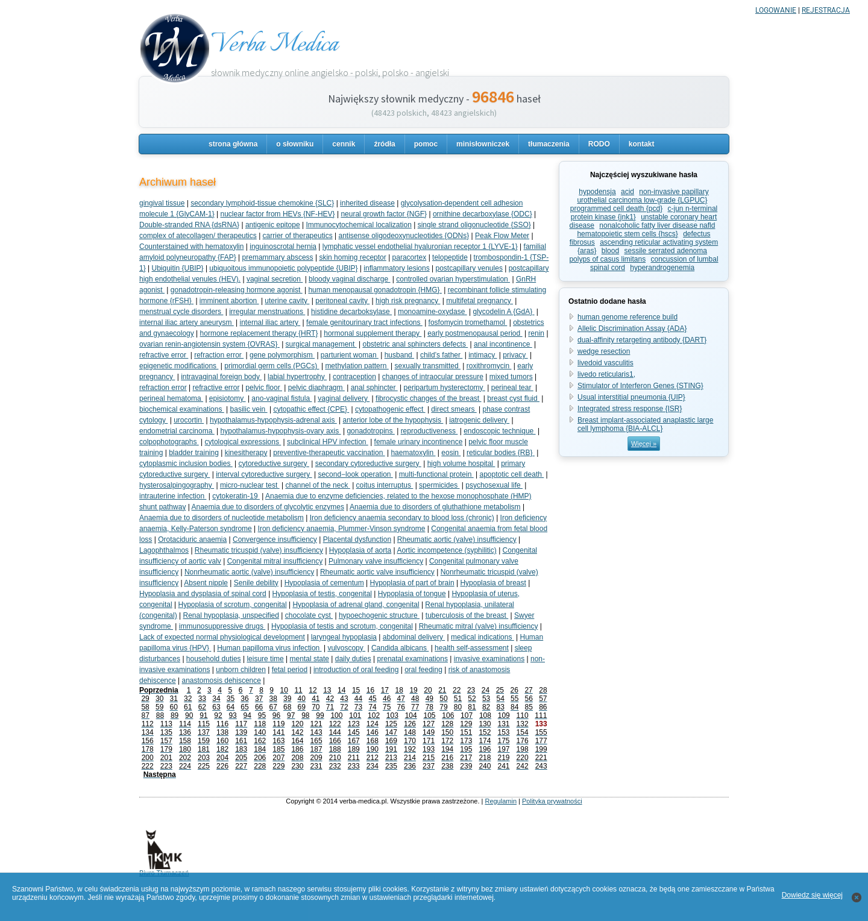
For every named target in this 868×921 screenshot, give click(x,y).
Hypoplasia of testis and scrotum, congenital (342, 626)
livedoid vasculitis (605, 363)
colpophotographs (169, 442)
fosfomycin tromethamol (468, 322)
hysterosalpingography (176, 485)
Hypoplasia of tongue (412, 593)
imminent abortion (229, 301)
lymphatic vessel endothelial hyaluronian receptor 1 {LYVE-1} (420, 246)
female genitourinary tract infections (364, 322)
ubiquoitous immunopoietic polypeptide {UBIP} (283, 268)
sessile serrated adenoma (665, 251)
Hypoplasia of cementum (324, 583)
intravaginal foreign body (221, 376)
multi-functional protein (436, 474)
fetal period (289, 669)
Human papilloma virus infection (269, 648)
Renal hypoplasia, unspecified (231, 615)
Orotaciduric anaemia (192, 539)
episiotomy (227, 398)
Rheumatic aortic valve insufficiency (377, 572)
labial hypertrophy (297, 376)
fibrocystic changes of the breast (428, 398)
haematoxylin (413, 452)
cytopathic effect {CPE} (311, 409)
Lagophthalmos (164, 550)
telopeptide (450, 257)
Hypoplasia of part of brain (412, 583)
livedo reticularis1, (606, 374)
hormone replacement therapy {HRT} (259, 333)
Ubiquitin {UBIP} (177, 268)
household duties (213, 659)
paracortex (409, 257)
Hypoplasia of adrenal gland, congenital (355, 604)
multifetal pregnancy (479, 301)
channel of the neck (317, 485)
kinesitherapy (246, 452)
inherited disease (367, 203)
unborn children (241, 669)
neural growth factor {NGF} (384, 214)
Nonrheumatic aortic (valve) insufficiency (249, 572)
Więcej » (643, 443)
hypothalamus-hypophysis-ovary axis (281, 431)
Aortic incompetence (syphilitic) (446, 550)
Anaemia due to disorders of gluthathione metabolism (435, 507)
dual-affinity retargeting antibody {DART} (641, 340)
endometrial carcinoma (177, 431)
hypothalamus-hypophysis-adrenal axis (273, 420)
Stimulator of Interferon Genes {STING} (640, 386)
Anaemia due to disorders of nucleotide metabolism (221, 518)
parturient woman (350, 355)
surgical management (321, 344)
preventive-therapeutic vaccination (329, 452)
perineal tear (512, 387)
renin (536, 333)
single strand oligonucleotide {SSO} (474, 225)
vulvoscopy (346, 648)
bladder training (194, 452)
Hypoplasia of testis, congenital (322, 593)
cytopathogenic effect (390, 409)
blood (610, 251)
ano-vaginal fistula (281, 398)
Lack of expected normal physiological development (222, 637)
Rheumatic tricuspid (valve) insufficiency (259, 550)
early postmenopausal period (474, 333)
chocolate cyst (309, 615)
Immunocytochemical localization (358, 225)
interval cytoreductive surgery (264, 474)
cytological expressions (243, 442)
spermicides (439, 485)
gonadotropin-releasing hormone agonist (237, 290)
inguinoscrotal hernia (283, 246)
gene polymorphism (282, 355)
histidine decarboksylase (351, 311)
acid (627, 191)
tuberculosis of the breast (467, 615)
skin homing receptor (352, 257)
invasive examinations (489, 659)
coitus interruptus (385, 485)
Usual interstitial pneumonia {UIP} (631, 397)
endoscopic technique (499, 431)
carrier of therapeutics (298, 235)
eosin (451, 452)
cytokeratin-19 (236, 496)
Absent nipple (206, 583)
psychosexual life (494, 485)
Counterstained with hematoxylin (191, 246)
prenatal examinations (412, 659)
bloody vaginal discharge (349, 279)
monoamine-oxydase (432, 311)
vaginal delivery (344, 398)
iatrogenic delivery (479, 420)
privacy (515, 355)
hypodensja (597, 191)
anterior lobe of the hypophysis (393, 420)
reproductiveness (429, 431)
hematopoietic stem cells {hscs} (627, 234)
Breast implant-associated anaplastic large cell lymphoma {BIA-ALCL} (645, 424)
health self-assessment (472, 648)
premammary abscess (277, 257)
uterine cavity (287, 301)
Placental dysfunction (357, 539)
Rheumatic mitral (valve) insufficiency (478, 626)
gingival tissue (161, 203)
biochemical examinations (181, 409)
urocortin (189, 420)
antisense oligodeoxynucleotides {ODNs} (403, 235)
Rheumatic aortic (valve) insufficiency (457, 539)
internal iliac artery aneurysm (186, 322)
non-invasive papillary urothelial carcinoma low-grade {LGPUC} (642, 195)
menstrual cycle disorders (181, 311)
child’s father (441, 355)
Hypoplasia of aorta (360, 550)
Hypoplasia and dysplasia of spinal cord (202, 593)
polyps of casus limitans (607, 259)
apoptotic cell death (511, 474)
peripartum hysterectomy (444, 387)
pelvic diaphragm (316, 387)
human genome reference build (627, 317)
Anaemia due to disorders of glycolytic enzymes (268, 507)
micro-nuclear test (250, 485)
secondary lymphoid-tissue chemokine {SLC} (262, 203)
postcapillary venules (468, 268)
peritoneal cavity (342, 301)
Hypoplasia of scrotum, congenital (232, 604)
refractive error (163, 355)
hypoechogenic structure (379, 615)
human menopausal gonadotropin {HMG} (374, 290)
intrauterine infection (172, 496)
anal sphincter (374, 387)
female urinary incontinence (418, 442)
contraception (354, 376)
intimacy (482, 355)
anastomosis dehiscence (221, 680)
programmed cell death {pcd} (616, 208)
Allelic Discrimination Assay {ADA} (632, 328)
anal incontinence (503, 344)
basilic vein (249, 409)
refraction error (219, 355)
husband (399, 355)
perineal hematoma (171, 398)
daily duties (353, 659)
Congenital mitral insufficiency (275, 561)
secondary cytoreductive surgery (368, 463)
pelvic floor (263, 387)
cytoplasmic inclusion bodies (186, 463)
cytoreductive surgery (274, 463)
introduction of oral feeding (355, 669)
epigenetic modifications (178, 366)
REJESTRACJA (826, 10)
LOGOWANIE (775, 10)
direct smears (453, 409)
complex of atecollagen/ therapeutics (198, 235)
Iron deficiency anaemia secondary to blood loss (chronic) (402, 518)
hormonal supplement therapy (372, 333)
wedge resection (603, 351)
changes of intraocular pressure (432, 376)
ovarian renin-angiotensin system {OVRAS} (209, 344)
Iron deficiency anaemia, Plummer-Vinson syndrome (342, 528)
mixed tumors (511, 376)
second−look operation (355, 474)
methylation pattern (356, 366)
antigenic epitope (272, 225)
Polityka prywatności (552, 801)
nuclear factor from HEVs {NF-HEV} (278, 214)
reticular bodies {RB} (501, 452)
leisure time (265, 659)
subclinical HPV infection (327, 442)
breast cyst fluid (513, 398)
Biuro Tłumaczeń (164, 869)
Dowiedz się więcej (812, 895)
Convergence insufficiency (275, 539)
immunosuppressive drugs (222, 626)
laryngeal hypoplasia (344, 637)
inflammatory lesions (396, 268)
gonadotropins (370, 431)
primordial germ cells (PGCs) (271, 366)
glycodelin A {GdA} (503, 311)
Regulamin (501, 801)
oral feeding (423, 669)
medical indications (482, 637)
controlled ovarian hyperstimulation (453, 279)
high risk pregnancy (408, 301)
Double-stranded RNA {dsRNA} (189, 225)
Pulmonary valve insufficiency (376, 561)
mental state (309, 659)
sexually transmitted (428, 366)
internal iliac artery (270, 322)
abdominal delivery (414, 637)
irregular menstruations (267, 311)
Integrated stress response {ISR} (629, 408)
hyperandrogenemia (662, 267)
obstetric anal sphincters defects (415, 344)
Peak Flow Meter (502, 235)
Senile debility (256, 583)
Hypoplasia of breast (493, 583)
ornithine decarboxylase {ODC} (482, 214)
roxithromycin (489, 366)
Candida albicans (400, 648)
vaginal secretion (275, 279)
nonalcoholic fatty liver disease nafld (657, 225)
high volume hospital (461, 463)
